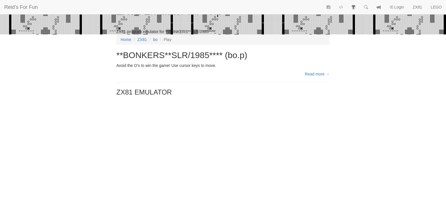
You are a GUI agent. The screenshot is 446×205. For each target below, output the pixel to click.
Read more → (317, 74)
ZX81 (417, 7)
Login (396, 7)
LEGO (436, 7)
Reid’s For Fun (21, 7)
